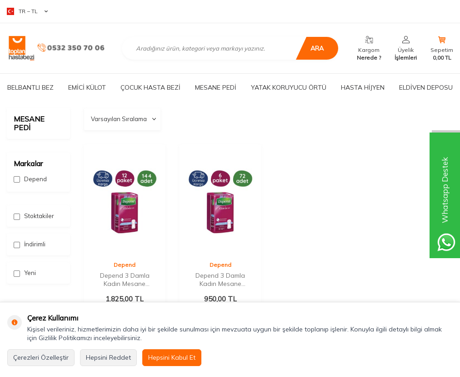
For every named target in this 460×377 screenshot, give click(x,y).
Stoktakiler (34, 216)
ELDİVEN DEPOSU (426, 87)
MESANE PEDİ (215, 87)
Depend (30, 179)
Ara (315, 48)
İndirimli (29, 244)
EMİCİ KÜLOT (87, 87)
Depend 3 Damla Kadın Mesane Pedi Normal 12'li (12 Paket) (125, 279)
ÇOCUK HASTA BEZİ (150, 87)
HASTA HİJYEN (363, 87)
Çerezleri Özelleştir (41, 357)
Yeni (25, 273)
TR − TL (27, 11)
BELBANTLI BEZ (30, 87)
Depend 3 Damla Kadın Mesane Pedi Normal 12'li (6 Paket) (220, 279)
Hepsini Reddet (108, 357)
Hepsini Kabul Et (171, 357)
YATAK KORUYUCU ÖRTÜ (288, 87)
